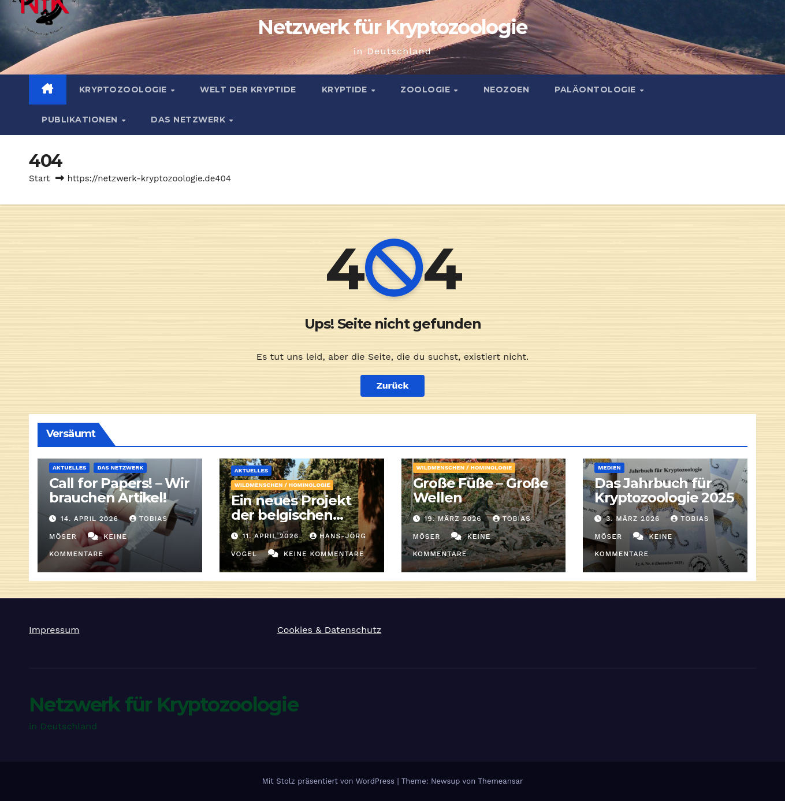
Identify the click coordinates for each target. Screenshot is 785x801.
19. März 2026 (454, 519)
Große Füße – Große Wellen (480, 490)
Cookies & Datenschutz (329, 629)
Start (39, 178)
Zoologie (426, 89)
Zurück (393, 385)
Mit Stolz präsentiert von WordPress (329, 781)
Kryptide (346, 89)
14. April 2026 (91, 519)
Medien (609, 467)
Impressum (54, 629)
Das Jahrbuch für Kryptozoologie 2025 (663, 490)
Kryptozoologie (124, 89)
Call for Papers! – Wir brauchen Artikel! (119, 490)
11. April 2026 (272, 536)
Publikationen (81, 119)
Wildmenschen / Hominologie (282, 485)
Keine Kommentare (324, 554)
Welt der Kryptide (248, 89)
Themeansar (500, 781)
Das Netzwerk (189, 119)
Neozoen (506, 89)
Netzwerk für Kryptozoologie (392, 27)
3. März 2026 (634, 519)
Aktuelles (69, 467)
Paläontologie (596, 89)
